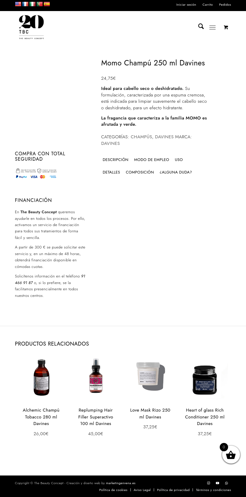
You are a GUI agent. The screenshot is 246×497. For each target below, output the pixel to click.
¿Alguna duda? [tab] (176, 172)
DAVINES (164, 137)
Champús (141, 137)
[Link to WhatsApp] (226, 482)
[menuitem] (186, 4)
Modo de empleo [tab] (151, 159)
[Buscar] (198, 27)
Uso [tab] (179, 159)
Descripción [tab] (115, 159)
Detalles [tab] (111, 172)
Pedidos (225, 4)
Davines (110, 143)
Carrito (207, 4)
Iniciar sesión (186, 4)
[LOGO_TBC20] (31, 27)
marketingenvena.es (121, 483)
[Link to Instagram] (208, 482)
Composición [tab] (140, 172)
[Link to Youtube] (217, 482)
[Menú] (213, 27)
